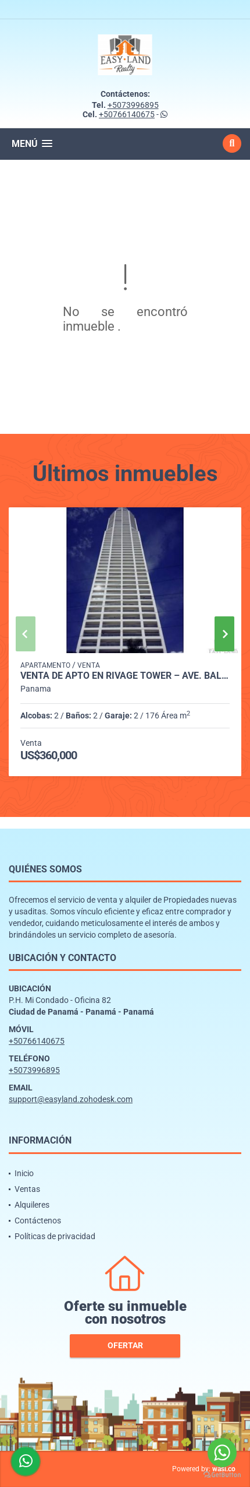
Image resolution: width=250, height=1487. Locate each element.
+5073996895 (133, 105)
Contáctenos (38, 1220)
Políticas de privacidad (55, 1236)
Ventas (27, 1189)
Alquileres (32, 1204)
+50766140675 (127, 114)
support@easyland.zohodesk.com (71, 1099)
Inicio (24, 1173)
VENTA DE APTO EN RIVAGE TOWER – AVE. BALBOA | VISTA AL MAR (125, 676)
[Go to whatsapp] (222, 1452)
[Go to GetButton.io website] (222, 1475)
